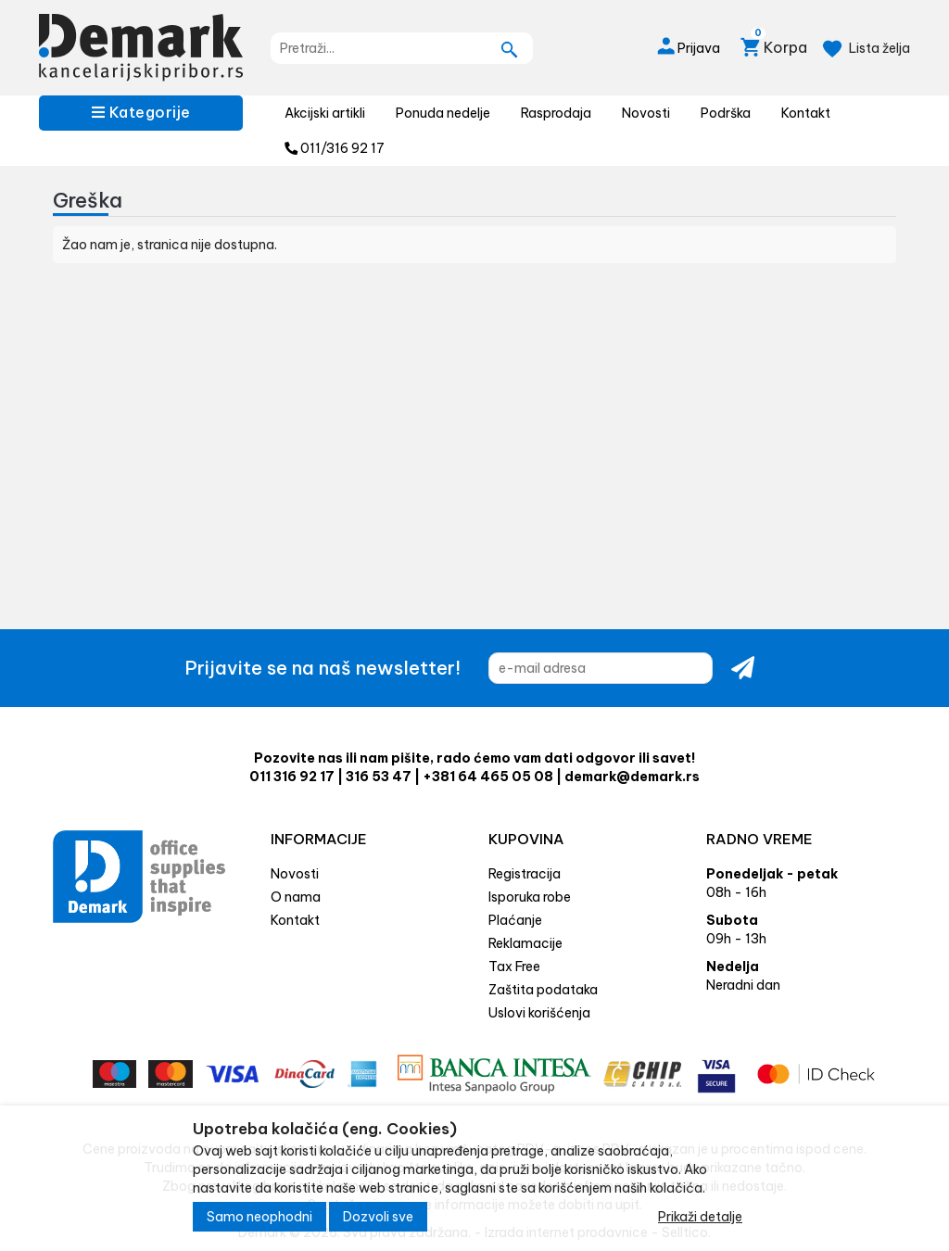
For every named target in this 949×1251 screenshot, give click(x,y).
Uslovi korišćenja (539, 1013)
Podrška (726, 113)
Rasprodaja (556, 113)
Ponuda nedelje (443, 113)
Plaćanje (515, 920)
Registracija (524, 874)
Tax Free (514, 966)
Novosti (646, 113)
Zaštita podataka (543, 989)
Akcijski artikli (325, 113)
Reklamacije (525, 943)
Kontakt (805, 113)
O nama (296, 897)
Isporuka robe (529, 897)
